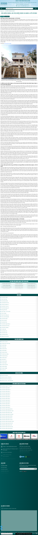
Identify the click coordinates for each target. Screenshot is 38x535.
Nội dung (2, 16)
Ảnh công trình (7, 16)
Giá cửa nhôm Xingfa (7, 43)
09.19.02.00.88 (20, 4)
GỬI (14, 533)
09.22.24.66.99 (26, 4)
